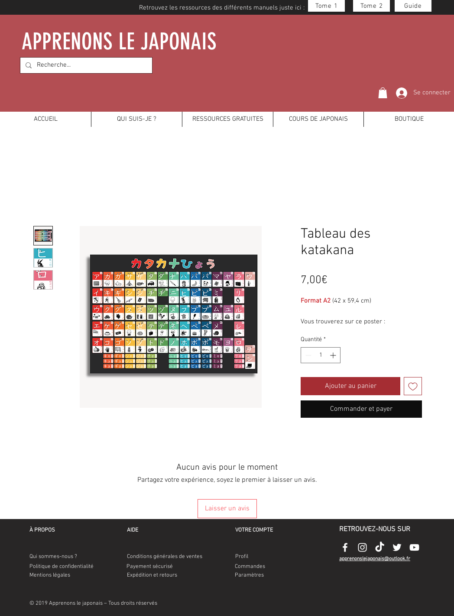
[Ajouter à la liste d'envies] (413, 386)
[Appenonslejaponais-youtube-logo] (414, 547)
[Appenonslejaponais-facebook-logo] (345, 547)
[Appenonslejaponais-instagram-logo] (362, 547)
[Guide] (413, 6)
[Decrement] (307, 355)
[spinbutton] (320, 355)
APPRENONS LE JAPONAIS (119, 41)
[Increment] (333, 355)
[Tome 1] (326, 6)
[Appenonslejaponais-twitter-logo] (397, 547)
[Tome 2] (371, 6)
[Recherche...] (85, 65)
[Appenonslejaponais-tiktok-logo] (380, 547)
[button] (382, 92)
